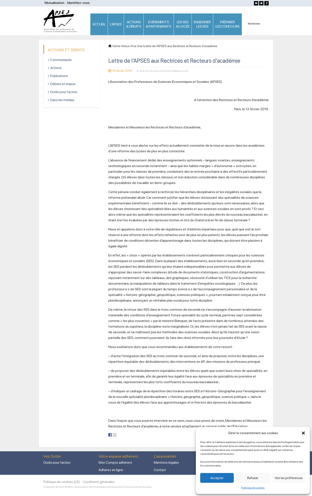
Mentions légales (166, 462)
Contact (160, 470)
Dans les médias (62, 100)
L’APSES (116, 24)
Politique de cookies (253, 487)
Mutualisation (54, 3)
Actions (154, 70)
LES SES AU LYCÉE (183, 24)
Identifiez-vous (78, 3)
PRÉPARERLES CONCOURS (227, 24)
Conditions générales (98, 482)
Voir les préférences (289, 478)
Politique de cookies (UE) (61, 482)
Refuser (252, 478)
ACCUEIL (99, 24)
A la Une (144, 70)
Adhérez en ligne (111, 470)
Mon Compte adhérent (115, 462)
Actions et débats (170, 70)
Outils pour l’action (63, 92)
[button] (303, 433)
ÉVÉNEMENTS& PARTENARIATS (158, 24)
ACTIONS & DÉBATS (133, 24)
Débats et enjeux (63, 84)
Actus (184, 70)
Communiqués (61, 60)
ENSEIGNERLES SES (202, 24)
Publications (59, 76)
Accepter (217, 478)
